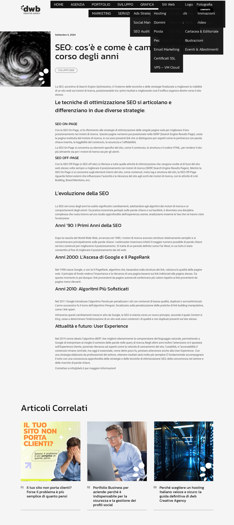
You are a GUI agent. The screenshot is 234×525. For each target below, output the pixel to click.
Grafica (117, 5)
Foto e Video (132, 5)
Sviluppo (104, 5)
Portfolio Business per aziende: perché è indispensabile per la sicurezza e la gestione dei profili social (114, 488)
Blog (173, 5)
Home (64, 5)
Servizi (163, 5)
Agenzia (75, 5)
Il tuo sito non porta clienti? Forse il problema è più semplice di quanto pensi (49, 484)
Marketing (149, 5)
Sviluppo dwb (66, 62)
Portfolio (89, 5)
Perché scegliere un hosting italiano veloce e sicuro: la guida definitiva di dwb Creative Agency (182, 486)
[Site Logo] (30, 6)
